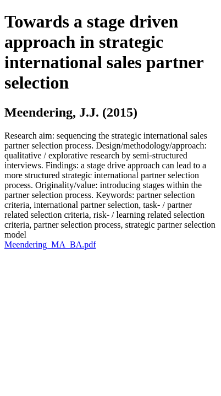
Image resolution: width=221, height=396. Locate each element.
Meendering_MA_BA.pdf (50, 244)
